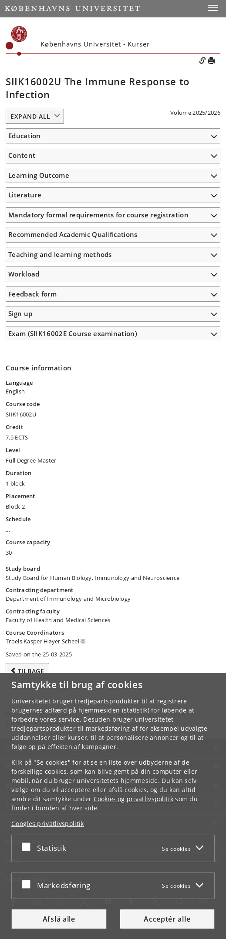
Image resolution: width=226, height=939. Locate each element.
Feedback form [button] (32, 294)
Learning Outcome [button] (38, 175)
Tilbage (31, 671)
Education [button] (24, 135)
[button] (213, 7)
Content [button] (21, 155)
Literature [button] (24, 194)
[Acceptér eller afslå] (28, 846)
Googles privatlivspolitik (47, 823)
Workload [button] (23, 274)
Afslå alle (59, 919)
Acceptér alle (167, 919)
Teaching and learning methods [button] (60, 254)
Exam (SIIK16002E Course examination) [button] (72, 333)
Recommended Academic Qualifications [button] (73, 234)
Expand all (30, 116)
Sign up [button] (20, 313)
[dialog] (113, 806)
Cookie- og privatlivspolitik (133, 799)
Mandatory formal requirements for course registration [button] (98, 214)
